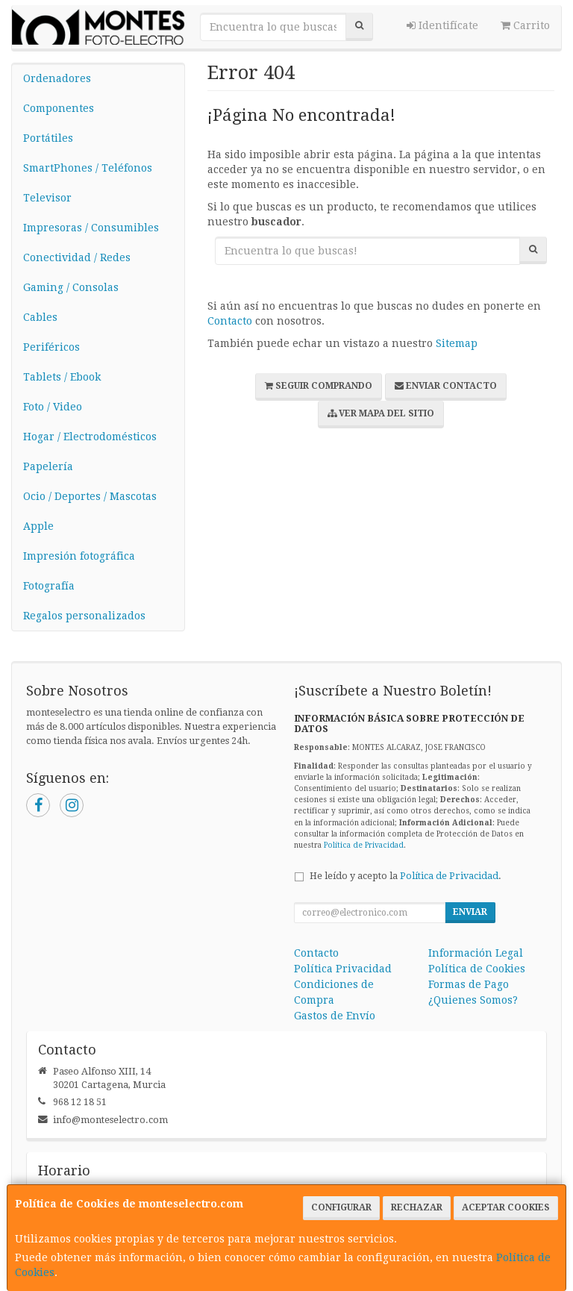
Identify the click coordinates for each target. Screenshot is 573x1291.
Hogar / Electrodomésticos (90, 437)
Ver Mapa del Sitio (381, 413)
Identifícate (442, 25)
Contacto (229, 321)
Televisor (47, 198)
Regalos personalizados (84, 616)
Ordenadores (57, 78)
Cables (40, 317)
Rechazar (416, 1207)
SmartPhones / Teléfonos (87, 168)
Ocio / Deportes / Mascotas (90, 496)
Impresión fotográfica (79, 556)
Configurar (341, 1207)
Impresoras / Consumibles (91, 228)
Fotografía (49, 586)
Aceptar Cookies (506, 1207)
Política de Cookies (476, 969)
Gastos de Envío (334, 1016)
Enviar (470, 912)
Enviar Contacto (446, 386)
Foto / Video (52, 407)
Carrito (525, 25)
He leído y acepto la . (405, 875)
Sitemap (457, 343)
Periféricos (51, 347)
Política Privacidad (343, 969)
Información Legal (475, 953)
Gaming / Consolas (71, 287)
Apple (38, 526)
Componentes (58, 108)
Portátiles (48, 138)
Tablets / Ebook (62, 377)
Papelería (48, 466)
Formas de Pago (468, 984)
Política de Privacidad (364, 845)
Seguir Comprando (318, 386)
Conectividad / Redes (77, 257)
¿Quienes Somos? (473, 1000)
